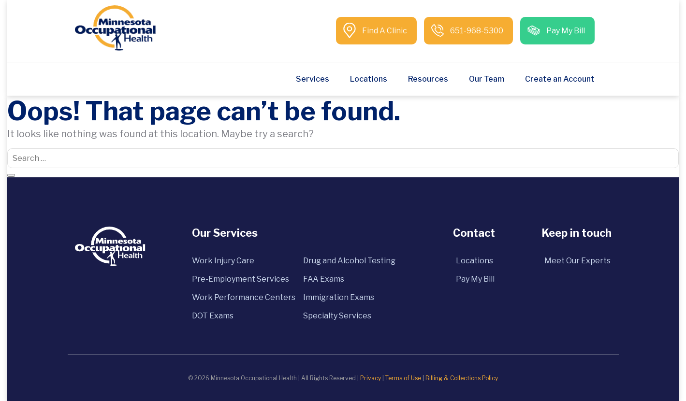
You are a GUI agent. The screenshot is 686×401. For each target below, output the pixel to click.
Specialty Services (337, 315)
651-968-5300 (476, 30)
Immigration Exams (338, 297)
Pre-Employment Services (240, 279)
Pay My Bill (565, 30)
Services (312, 79)
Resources (428, 79)
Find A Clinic (384, 30)
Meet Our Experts (577, 260)
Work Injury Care (223, 260)
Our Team (486, 79)
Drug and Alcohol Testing (349, 260)
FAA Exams (323, 279)
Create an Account (560, 79)
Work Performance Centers (243, 297)
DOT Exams (213, 315)
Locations (368, 79)
